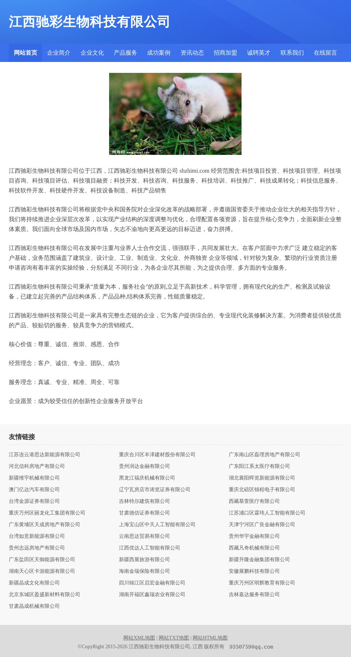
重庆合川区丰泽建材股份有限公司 (157, 454)
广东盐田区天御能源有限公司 (42, 559)
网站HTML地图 (210, 638)
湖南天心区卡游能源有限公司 (42, 571)
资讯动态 (192, 53)
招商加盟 (225, 53)
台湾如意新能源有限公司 (37, 536)
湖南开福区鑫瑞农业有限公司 (152, 594)
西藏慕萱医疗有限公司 (254, 501)
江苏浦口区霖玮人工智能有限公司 (267, 513)
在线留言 (325, 53)
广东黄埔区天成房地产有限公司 (44, 524)
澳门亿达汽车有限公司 (34, 489)
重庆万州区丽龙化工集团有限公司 (47, 513)
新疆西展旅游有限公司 (144, 559)
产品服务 (125, 53)
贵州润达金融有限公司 (144, 466)
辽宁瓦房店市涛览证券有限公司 (154, 489)
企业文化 (92, 53)
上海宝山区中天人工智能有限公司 (157, 524)
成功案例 (158, 53)
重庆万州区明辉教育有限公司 (262, 583)
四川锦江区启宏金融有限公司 (152, 583)
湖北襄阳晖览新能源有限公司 (262, 478)
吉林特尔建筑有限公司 (144, 501)
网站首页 (25, 53)
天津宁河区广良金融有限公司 (262, 524)
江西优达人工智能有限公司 (149, 548)
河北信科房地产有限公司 (37, 466)
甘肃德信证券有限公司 (144, 513)
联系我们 (292, 53)
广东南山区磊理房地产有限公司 (264, 454)
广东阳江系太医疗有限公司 (259, 466)
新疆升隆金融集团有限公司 (259, 559)
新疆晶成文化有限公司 (34, 583)
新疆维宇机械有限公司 (34, 478)
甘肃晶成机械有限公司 (34, 606)
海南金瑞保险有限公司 (144, 571)
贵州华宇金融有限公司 (254, 536)
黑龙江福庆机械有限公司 (147, 478)
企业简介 (58, 53)
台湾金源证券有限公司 (34, 501)
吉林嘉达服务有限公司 (254, 594)
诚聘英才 (258, 53)
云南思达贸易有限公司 (144, 536)
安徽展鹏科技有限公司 (254, 571)
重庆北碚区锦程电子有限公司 (262, 489)
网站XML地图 (139, 638)
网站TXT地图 (174, 638)
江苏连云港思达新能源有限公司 (44, 454)
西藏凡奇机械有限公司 (254, 548)
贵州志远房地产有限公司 (37, 548)
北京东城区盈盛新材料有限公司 (44, 594)
